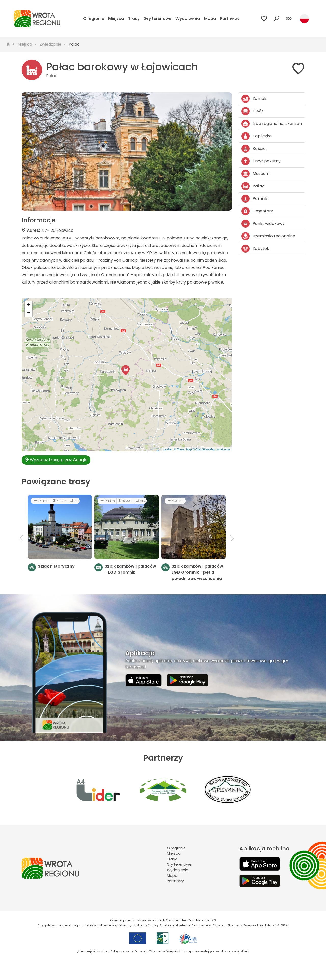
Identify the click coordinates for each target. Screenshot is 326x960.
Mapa (210, 18)
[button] (125, 370)
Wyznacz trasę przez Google (56, 460)
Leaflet (167, 449)
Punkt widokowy (263, 224)
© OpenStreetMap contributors (211, 449)
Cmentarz (257, 211)
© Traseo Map (183, 449)
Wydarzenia (187, 18)
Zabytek (255, 249)
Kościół (254, 149)
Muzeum (255, 174)
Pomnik (254, 199)
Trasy (134, 18)
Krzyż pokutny (261, 161)
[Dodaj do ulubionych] (298, 69)
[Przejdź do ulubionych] (264, 18)
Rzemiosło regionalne (268, 236)
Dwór (252, 111)
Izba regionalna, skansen (271, 124)
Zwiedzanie (50, 44)
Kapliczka (256, 136)
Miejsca (116, 18)
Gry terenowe (157, 18)
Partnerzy (229, 18)
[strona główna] (8, 44)
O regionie (93, 18)
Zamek (253, 99)
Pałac (74, 44)
